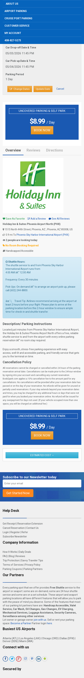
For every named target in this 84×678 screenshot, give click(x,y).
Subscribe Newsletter (15, 536)
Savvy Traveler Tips (32, 560)
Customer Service (16, 25)
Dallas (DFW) (67, 638)
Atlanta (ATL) (10, 638)
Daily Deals (25, 551)
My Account (12, 33)
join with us (40, 619)
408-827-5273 (12, 40)
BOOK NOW (42, 130)
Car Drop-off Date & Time (21, 47)
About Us (12, 3)
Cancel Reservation (14, 527)
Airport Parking (15, 11)
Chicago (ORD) (50, 638)
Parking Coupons (12, 569)
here (49, 623)
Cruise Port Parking (18, 18)
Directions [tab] (54, 150)
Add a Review (36, 218)
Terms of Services (13, 564)
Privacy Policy (32, 564)
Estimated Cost (40, 455)
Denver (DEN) (10, 641)
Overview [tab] (13, 150)
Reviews (33, 150)
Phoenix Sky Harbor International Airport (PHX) (43, 234)
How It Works (10, 551)
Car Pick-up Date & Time (20, 60)
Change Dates (20, 89)
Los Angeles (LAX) (30, 638)
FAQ (5, 556)
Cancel (60, 88)
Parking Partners (33, 569)
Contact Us (32, 527)
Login (6, 532)
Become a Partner (21, 623)
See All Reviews (59, 218)
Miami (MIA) (26, 641)
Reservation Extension (30, 523)
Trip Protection (11, 560)
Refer (25, 532)
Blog (11, 556)
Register (15, 532)
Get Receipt (9, 523)
